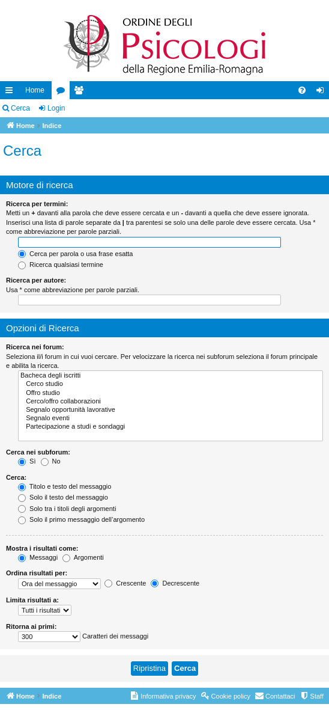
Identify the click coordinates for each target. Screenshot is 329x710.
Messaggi (38, 557)
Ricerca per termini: (37, 203)
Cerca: (16, 477)
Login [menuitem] (322, 92)
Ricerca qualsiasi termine (60, 264)
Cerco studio (170, 384)
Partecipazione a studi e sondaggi (170, 427)
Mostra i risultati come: (42, 548)
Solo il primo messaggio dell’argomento (81, 519)
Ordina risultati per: (36, 573)
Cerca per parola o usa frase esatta (75, 253)
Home (34, 90)
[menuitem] (302, 90)
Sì (26, 461)
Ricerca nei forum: (35, 346)
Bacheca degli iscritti (170, 376)
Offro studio (170, 393)
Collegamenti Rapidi (11, 92)
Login (56, 108)
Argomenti (83, 557)
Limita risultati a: (32, 600)
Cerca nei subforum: (38, 452)
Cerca (20, 108)
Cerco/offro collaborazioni (170, 401)
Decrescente (175, 583)
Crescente (125, 583)
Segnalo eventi (170, 418)
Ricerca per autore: (36, 280)
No (51, 461)
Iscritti (81, 92)
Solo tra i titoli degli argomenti (67, 508)
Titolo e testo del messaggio (64, 486)
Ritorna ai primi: (31, 626)
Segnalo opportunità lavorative (170, 410)
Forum (63, 92)
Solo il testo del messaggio (63, 497)
